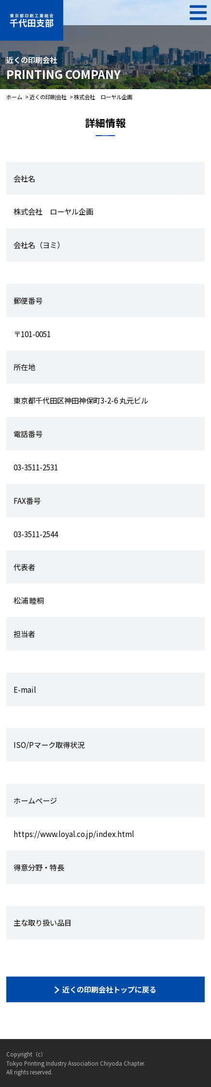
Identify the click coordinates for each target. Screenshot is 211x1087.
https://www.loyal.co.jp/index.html (74, 833)
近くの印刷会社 (48, 97)
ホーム (14, 97)
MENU (198, 12)
